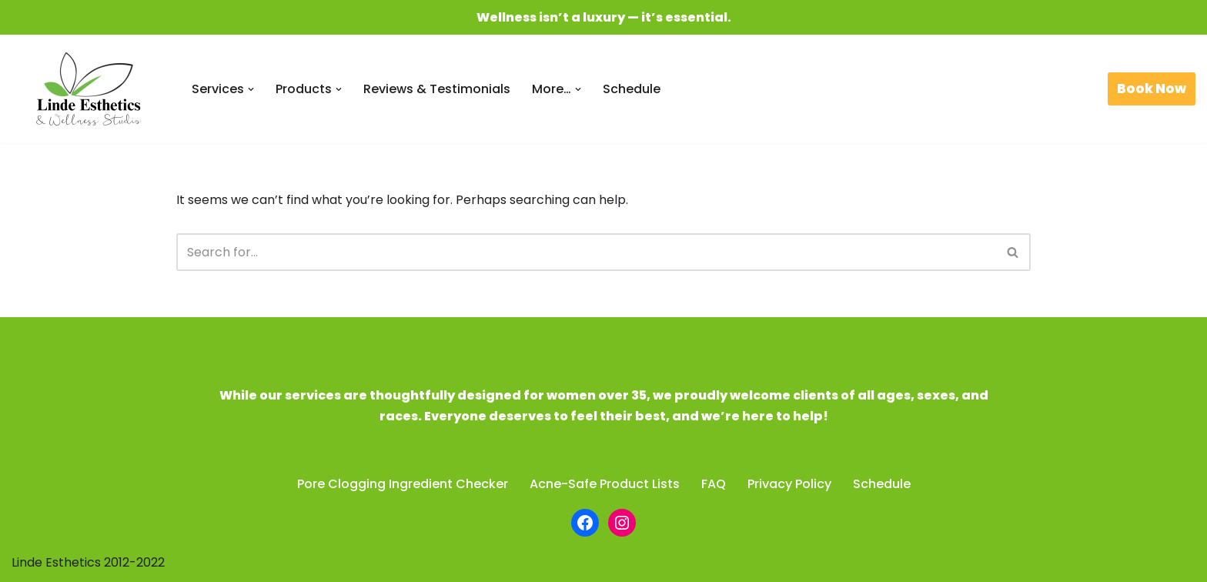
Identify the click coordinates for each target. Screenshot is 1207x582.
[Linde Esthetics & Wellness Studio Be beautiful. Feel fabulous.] (89, 88)
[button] (251, 89)
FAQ (713, 484)
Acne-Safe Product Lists (605, 484)
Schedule (631, 89)
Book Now (1151, 88)
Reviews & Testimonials (436, 89)
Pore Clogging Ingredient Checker (402, 484)
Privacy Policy (789, 484)
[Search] (586, 252)
